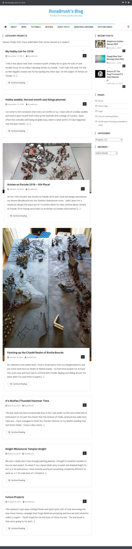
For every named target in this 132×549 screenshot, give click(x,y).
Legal (100, 111)
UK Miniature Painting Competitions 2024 (112, 123)
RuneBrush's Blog (66, 11)
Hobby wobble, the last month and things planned (35, 99)
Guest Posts (64, 26)
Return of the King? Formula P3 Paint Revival (115, 74)
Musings (49, 26)
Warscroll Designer (83, 26)
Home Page (103, 105)
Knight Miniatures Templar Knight (25, 449)
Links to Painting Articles (108, 116)
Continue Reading (16, 82)
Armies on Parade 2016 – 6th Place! (28, 184)
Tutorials (36, 26)
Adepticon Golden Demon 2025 (115, 43)
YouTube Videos (105, 26)
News (23, 26)
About (14, 26)
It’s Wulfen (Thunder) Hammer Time (27, 401)
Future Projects (14, 497)
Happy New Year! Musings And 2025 (115, 58)
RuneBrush (33, 56)
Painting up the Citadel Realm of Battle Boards (35, 352)
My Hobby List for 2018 (19, 51)
